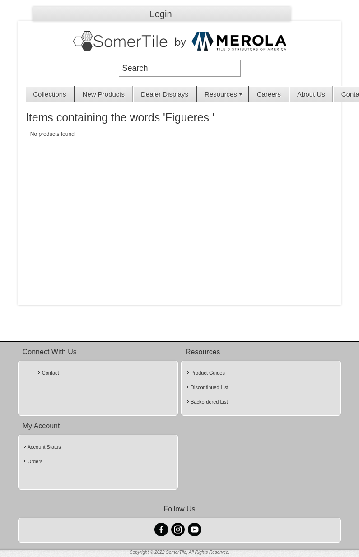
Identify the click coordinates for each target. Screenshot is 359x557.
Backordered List (209, 401)
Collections (49, 94)
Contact (50, 373)
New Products (104, 94)
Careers (269, 94)
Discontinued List (209, 387)
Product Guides (208, 373)
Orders (35, 461)
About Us (311, 94)
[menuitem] (50, 94)
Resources (224, 94)
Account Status (44, 447)
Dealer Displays (164, 94)
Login (161, 14)
